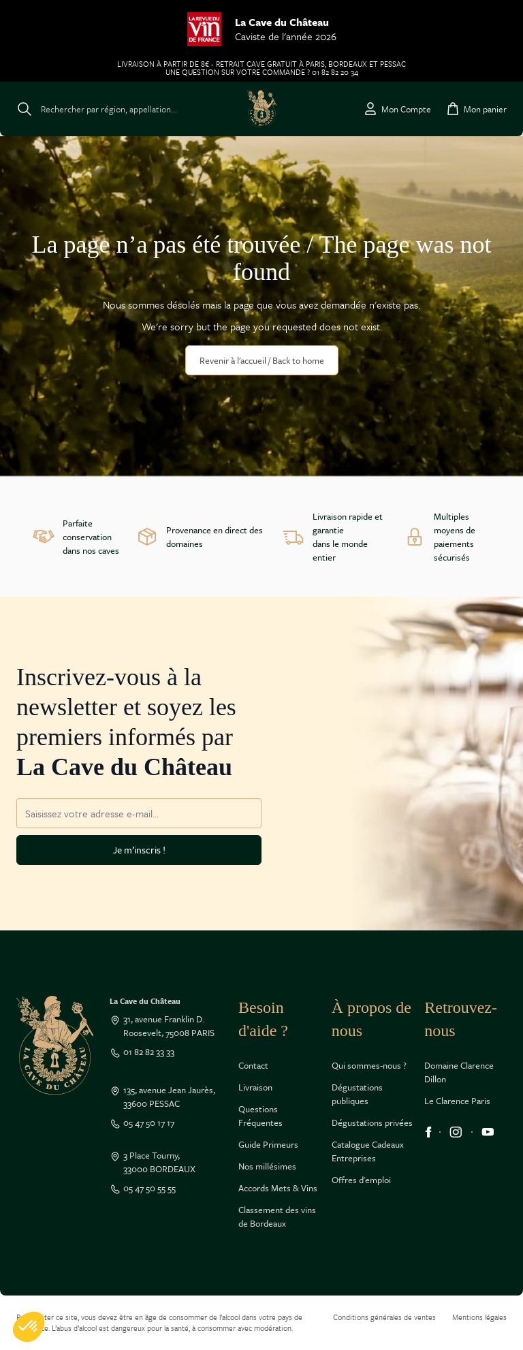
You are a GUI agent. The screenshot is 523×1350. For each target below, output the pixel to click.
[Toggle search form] (96, 109)
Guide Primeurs (268, 1144)
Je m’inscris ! (139, 850)
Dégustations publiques (357, 1094)
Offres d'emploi (361, 1180)
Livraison (255, 1087)
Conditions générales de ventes (384, 1317)
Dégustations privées (372, 1122)
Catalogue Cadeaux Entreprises (368, 1151)
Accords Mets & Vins (277, 1188)
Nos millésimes (267, 1166)
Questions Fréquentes (260, 1115)
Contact (253, 1065)
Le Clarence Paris (457, 1101)
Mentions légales (479, 1317)
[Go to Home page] (261, 109)
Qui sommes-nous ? (369, 1065)
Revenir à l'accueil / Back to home (262, 360)
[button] (28, 1326)
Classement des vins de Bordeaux (277, 1216)
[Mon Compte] (396, 109)
